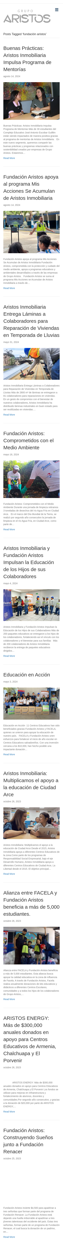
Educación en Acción (26, 674)
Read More (9, 158)
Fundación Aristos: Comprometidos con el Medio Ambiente (28, 440)
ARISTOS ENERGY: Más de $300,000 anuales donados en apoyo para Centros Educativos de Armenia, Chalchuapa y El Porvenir (29, 1039)
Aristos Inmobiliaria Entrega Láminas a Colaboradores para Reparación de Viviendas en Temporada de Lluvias (31, 321)
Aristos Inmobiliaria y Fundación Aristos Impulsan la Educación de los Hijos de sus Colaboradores (28, 562)
